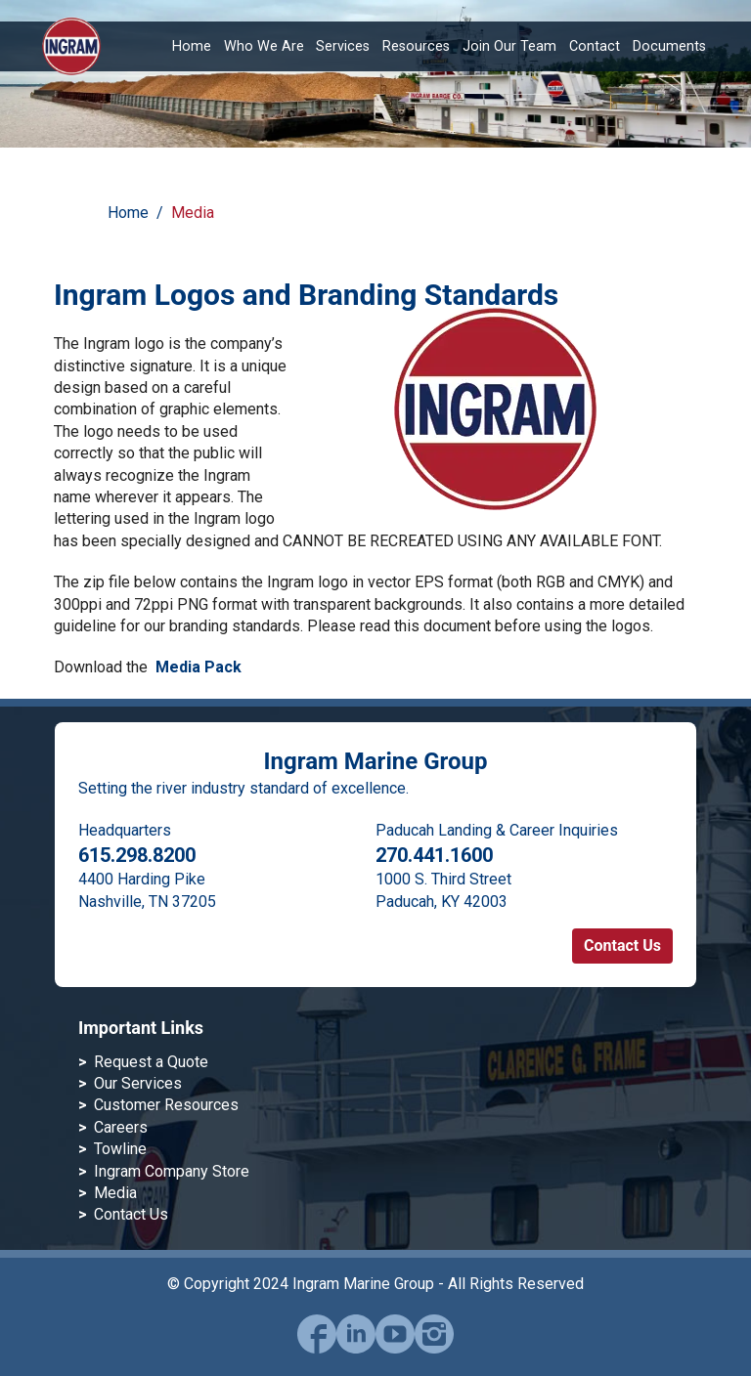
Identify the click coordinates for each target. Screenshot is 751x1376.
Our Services (138, 1083)
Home (191, 46)
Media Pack (198, 667)
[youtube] (395, 1348)
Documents (669, 46)
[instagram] (434, 1348)
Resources (416, 46)
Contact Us (622, 945)
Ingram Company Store (171, 1171)
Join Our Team (509, 46)
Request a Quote (151, 1062)
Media (192, 212)
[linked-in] (356, 1348)
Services (343, 46)
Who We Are (264, 46)
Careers (121, 1127)
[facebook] (316, 1348)
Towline (120, 1149)
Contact (594, 46)
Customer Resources (166, 1105)
